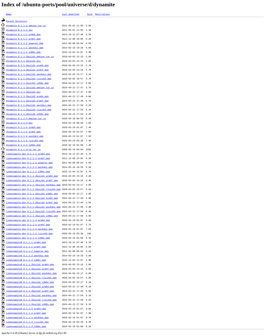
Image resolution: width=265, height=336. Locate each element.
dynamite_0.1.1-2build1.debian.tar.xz (30, 56)
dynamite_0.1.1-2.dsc (19, 29)
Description (102, 14)
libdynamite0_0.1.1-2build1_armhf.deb (30, 268)
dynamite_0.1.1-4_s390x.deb (23, 144)
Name (8, 14)
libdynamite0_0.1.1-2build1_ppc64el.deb (31, 273)
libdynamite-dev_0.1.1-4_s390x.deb (28, 237)
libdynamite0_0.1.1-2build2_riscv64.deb (31, 299)
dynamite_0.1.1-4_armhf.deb (23, 131)
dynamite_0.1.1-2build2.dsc (23, 91)
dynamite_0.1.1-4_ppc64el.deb (24, 136)
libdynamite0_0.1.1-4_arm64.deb (26, 308)
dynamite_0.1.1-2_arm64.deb (23, 34)
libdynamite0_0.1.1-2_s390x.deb (26, 259)
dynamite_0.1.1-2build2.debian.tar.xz (30, 87)
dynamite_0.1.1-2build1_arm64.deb (27, 65)
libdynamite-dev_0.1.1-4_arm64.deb (28, 220)
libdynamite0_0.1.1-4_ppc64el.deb (27, 317)
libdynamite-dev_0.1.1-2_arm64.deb (28, 153)
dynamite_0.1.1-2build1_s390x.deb (27, 83)
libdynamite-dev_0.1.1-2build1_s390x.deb (32, 193)
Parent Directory (16, 21)
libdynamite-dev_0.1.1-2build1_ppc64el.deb (33, 184)
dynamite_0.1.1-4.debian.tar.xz (26, 118)
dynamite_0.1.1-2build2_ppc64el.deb (28, 105)
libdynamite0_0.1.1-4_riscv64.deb (27, 321)
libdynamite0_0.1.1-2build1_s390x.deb (30, 282)
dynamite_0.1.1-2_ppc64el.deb (24, 47)
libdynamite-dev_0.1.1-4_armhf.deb (28, 224)
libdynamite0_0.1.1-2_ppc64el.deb (27, 255)
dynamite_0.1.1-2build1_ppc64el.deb (28, 74)
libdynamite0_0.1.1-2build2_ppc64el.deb (31, 295)
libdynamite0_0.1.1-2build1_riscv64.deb (31, 277)
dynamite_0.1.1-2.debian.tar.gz (26, 25)
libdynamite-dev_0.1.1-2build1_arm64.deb (32, 175)
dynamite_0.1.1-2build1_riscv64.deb (28, 78)
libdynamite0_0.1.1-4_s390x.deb (26, 326)
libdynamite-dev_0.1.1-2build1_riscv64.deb (33, 189)
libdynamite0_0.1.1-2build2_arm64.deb (30, 286)
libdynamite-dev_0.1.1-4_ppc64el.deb (29, 229)
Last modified (70, 14)
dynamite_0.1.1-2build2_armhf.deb (27, 100)
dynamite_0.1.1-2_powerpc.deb (24, 43)
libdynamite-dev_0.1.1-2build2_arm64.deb (32, 198)
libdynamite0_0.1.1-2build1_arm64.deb (30, 264)
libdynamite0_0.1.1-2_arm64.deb (26, 242)
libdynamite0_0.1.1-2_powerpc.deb (27, 251)
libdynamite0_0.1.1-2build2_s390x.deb (30, 304)
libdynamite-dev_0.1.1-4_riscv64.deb (29, 233)
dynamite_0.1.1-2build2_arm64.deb (27, 96)
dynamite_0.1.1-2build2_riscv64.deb (28, 109)
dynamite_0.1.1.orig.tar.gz (23, 149)
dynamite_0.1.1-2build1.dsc (23, 60)
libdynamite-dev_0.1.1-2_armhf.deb (28, 158)
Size (89, 14)
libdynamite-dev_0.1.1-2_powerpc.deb (29, 162)
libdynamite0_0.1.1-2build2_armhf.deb (30, 290)
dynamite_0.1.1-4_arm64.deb (23, 127)
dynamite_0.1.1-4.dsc (19, 122)
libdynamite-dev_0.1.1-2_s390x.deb (28, 171)
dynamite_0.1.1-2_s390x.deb (23, 52)
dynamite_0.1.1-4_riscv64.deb (24, 140)
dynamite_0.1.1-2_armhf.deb (23, 38)
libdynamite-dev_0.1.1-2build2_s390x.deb (32, 215)
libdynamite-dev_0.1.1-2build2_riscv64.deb (33, 211)
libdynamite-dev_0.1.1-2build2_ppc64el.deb (33, 206)
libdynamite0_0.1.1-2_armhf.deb (26, 246)
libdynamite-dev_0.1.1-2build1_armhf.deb (32, 180)
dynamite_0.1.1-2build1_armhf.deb (27, 69)
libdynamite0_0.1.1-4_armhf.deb (26, 313)
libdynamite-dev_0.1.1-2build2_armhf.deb (32, 202)
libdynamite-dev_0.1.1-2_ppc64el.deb (29, 167)
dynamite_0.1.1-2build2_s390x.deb (27, 114)
